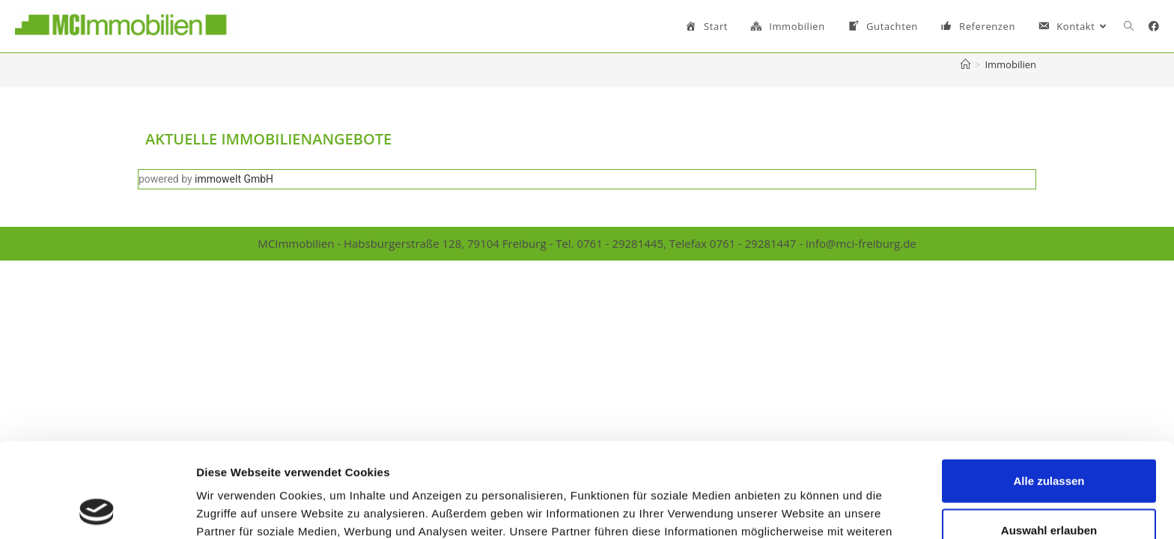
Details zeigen (796, 509)
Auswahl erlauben (1049, 441)
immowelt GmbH (234, 179)
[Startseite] (965, 64)
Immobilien (1010, 64)
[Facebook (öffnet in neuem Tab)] (1154, 26)
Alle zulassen (1048, 392)
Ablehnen (1049, 490)
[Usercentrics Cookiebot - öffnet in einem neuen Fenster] (96, 510)
